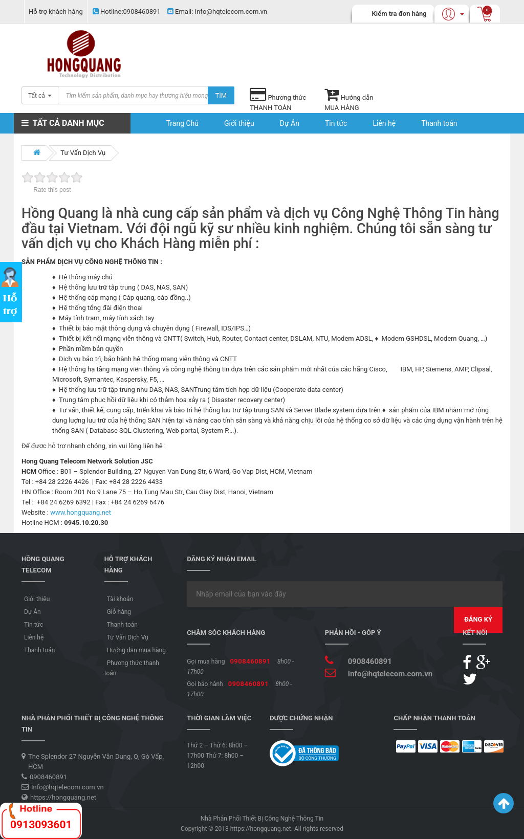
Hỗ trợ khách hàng (56, 11)
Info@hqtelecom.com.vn (217, 11)
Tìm (221, 95)
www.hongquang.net (80, 512)
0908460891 (127, 11)
